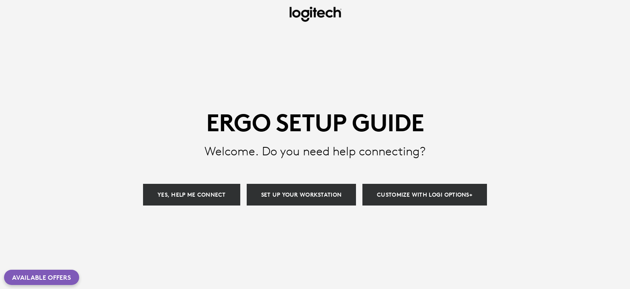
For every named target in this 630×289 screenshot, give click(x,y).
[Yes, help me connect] (191, 195)
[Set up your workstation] (301, 195)
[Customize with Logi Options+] (424, 195)
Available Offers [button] (41, 277)
